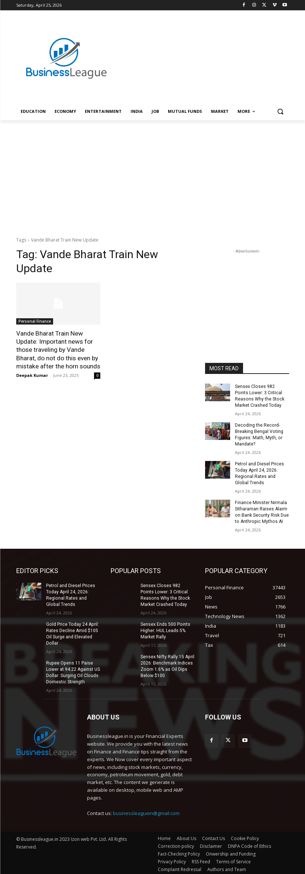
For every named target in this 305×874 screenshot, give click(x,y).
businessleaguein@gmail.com (146, 810)
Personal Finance (34, 321)
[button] (280, 111)
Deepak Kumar (32, 375)
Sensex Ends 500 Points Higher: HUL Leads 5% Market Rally (165, 629)
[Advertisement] (203, 50)
